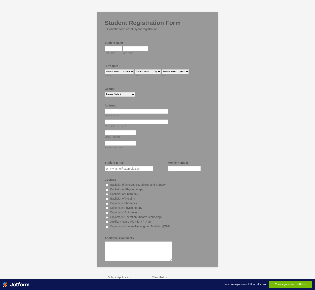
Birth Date (111, 66)
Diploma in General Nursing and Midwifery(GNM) (140, 226)
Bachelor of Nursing (122, 198)
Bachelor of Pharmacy (124, 194)
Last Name (128, 53)
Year (164, 75)
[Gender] (120, 94)
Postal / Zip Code (113, 147)
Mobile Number (178, 162)
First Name (110, 53)
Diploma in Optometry (123, 212)
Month (108, 75)
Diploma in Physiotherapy (126, 207)
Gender (110, 88)
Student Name (114, 42)
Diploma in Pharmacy (123, 203)
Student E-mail (114, 162)
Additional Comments (119, 238)
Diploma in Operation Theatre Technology (136, 217)
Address (110, 105)
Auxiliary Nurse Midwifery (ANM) (130, 221)
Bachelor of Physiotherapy (126, 189)
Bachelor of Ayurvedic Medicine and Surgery (138, 184)
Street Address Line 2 (115, 126)
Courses (110, 179)
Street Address (112, 115)
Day (137, 75)
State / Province (112, 137)
